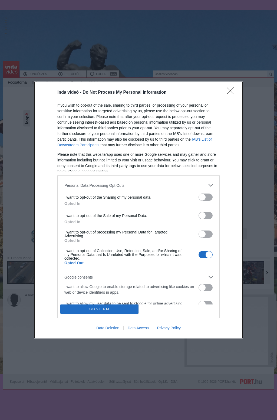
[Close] (232, 92)
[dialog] (138, 210)
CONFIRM (99, 309)
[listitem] (138, 185)
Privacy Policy (169, 328)
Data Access (138, 328)
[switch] (206, 197)
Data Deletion (107, 328)
